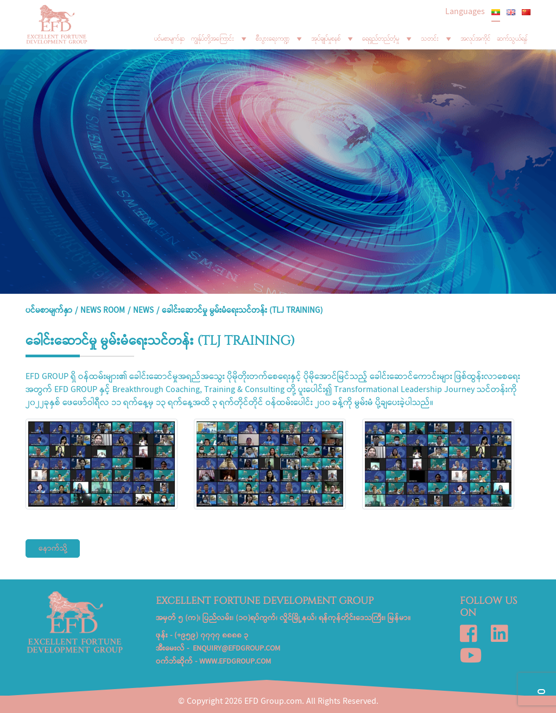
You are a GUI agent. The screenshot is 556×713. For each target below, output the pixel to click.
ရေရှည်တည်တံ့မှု (388, 38)
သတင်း (437, 38)
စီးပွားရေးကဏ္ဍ (280, 38)
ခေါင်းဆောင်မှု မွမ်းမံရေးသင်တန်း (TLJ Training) (242, 311)
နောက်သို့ (53, 549)
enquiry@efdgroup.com (236, 648)
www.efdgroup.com (235, 661)
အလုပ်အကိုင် (475, 38)
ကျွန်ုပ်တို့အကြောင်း (220, 38)
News (143, 311)
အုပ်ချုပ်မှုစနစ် (333, 38)
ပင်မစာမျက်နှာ (169, 38)
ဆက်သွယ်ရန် (512, 38)
